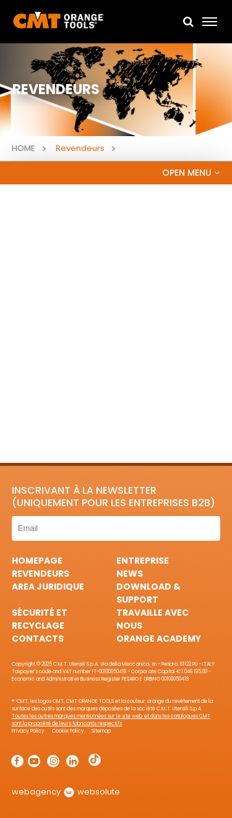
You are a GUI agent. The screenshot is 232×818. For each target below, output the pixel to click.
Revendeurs (40, 573)
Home (23, 148)
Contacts (38, 638)
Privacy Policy (28, 731)
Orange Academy (158, 638)
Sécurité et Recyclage (39, 619)
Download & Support (148, 593)
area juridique (48, 586)
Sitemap (101, 731)
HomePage (37, 560)
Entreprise (142, 560)
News (129, 573)
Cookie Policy (68, 731)
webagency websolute (66, 792)
